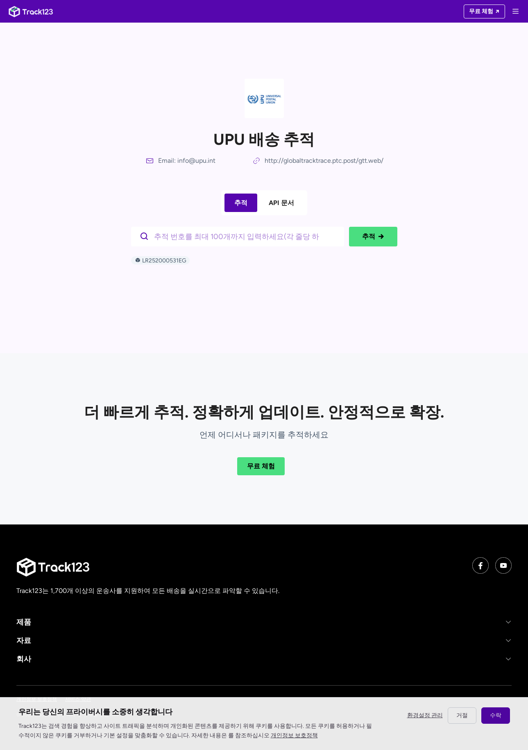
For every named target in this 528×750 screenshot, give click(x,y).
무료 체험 (261, 466)
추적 (240, 203)
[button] (264, 622)
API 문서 (281, 203)
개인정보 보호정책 (294, 735)
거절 (462, 715)
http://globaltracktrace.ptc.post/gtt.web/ (324, 160)
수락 (495, 715)
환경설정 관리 (425, 715)
